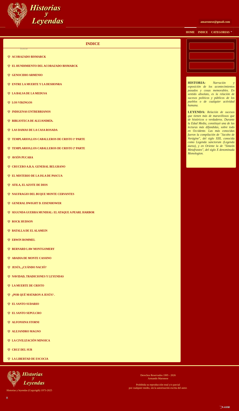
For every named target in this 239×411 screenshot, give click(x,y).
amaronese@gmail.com (215, 13)
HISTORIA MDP (212, 46)
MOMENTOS (212, 55)
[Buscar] (200, 5)
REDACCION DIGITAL (211, 65)
